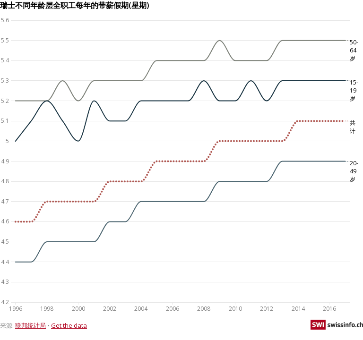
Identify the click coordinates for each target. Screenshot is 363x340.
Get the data (69, 325)
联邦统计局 (30, 325)
